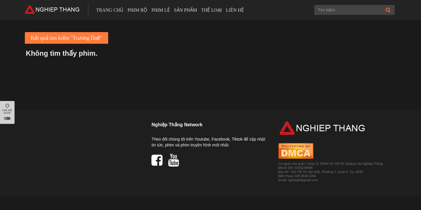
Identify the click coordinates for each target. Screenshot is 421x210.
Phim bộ (137, 10)
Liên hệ (235, 10)
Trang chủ (109, 10)
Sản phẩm (185, 10)
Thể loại (211, 10)
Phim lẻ (160, 10)
